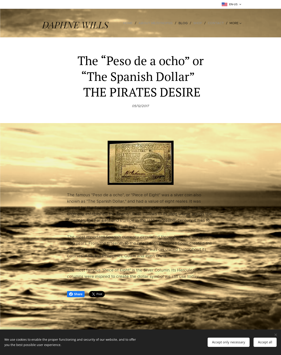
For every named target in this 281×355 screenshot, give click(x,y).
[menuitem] (131, 23)
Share (76, 294)
